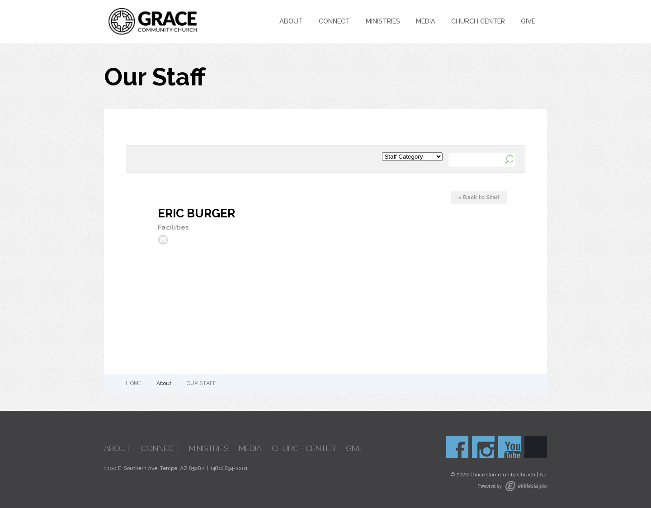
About (291, 21)
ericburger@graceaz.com (163, 240)
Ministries (383, 21)
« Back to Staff (479, 197)
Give (528, 21)
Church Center (478, 21)
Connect (334, 21)
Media (425, 21)
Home (134, 383)
